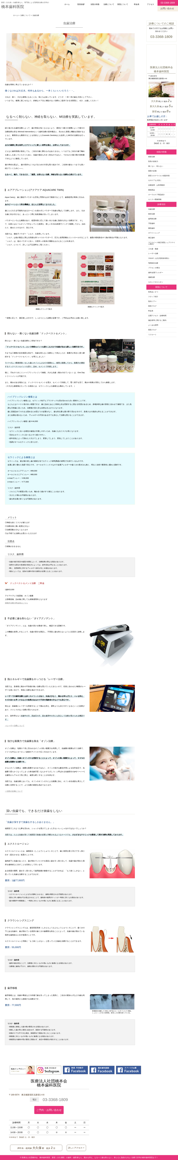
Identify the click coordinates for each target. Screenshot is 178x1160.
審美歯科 (151, 228)
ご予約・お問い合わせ (49, 1110)
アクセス (150, 4)
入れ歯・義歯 (153, 249)
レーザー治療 (153, 253)
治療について (108, 4)
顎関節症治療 (153, 263)
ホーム (67, 4)
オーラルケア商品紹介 (156, 195)
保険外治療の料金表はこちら (16, 603)
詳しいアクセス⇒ (76, 1148)
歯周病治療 (152, 219)
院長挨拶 (81, 4)
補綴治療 (151, 277)
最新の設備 (152, 171)
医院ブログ (152, 306)
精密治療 (151, 157)
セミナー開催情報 (154, 199)
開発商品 (151, 190)
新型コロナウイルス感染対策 (159, 176)
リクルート (152, 335)
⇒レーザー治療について (14, 726)
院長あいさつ (153, 292)
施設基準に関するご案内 (157, 320)
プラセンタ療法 (154, 268)
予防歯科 (151, 223)
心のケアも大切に (154, 180)
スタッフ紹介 (153, 296)
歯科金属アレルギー (155, 272)
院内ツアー (152, 301)
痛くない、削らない (155, 166)
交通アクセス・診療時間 (157, 316)
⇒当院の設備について (14, 791)
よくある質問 (153, 325)
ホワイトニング (154, 233)
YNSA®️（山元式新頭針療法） (159, 258)
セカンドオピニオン (155, 282)
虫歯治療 (151, 209)
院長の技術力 (153, 161)
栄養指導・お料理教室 (156, 185)
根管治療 (151, 214)
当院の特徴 (94, 4)
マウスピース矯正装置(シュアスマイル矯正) (161, 243)
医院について (122, 4)
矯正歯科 (151, 238)
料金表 (136, 4)
